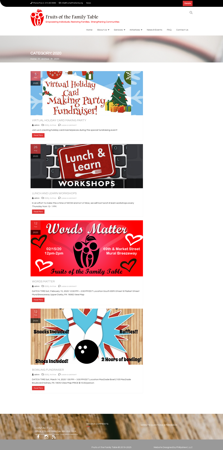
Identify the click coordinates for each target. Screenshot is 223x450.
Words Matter (43, 281)
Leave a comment (69, 125)
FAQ (169, 30)
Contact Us (182, 30)
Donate (187, 3)
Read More (38, 135)
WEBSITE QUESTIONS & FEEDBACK (159, 427)
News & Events (154, 30)
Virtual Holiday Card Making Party (59, 120)
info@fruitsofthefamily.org (71, 3)
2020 (47, 125)
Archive (53, 125)
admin (36, 125)
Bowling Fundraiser (48, 369)
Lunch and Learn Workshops (54, 193)
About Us (102, 30)
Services (118, 30)
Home (89, 30)
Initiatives (135, 30)
